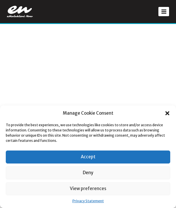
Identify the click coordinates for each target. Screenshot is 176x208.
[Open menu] (163, 11)
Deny (88, 172)
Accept (88, 156)
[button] (167, 113)
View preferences (88, 188)
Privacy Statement (88, 201)
